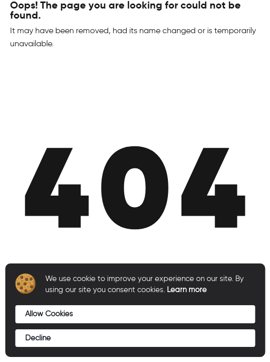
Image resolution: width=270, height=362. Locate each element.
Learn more (187, 289)
